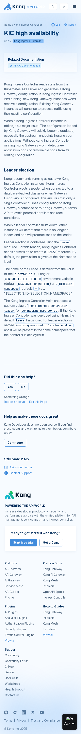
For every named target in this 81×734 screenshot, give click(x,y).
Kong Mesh (50, 580)
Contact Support (18, 473)
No (23, 387)
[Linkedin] (24, 712)
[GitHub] (6, 712)
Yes (10, 387)
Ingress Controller (55, 597)
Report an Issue (14, 401)
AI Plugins (11, 612)
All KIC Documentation (25, 65)
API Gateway (13, 574)
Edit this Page (38, 401)
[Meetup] (15, 712)
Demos (9, 672)
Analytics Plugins (16, 617)
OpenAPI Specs (53, 591)
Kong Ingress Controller (28, 24)
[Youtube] (42, 712)
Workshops (12, 683)
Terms (8, 720)
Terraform (49, 629)
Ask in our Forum (18, 467)
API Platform (13, 569)
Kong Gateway (52, 569)
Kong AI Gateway (54, 574)
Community (12, 655)
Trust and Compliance (45, 720)
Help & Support (15, 689)
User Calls (11, 678)
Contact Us (12, 695)
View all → (12, 640)
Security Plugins (15, 629)
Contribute (15, 442)
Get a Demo (51, 542)
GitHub (9, 666)
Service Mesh (14, 586)
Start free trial (23, 542)
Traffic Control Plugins (19, 635)
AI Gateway (12, 580)
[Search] (53, 6)
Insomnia (48, 586)
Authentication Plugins (19, 623)
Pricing (9, 597)
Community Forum (16, 661)
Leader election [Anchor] (19, 170)
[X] (33, 712)
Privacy (22, 720)
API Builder (12, 591)
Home (7, 24)
